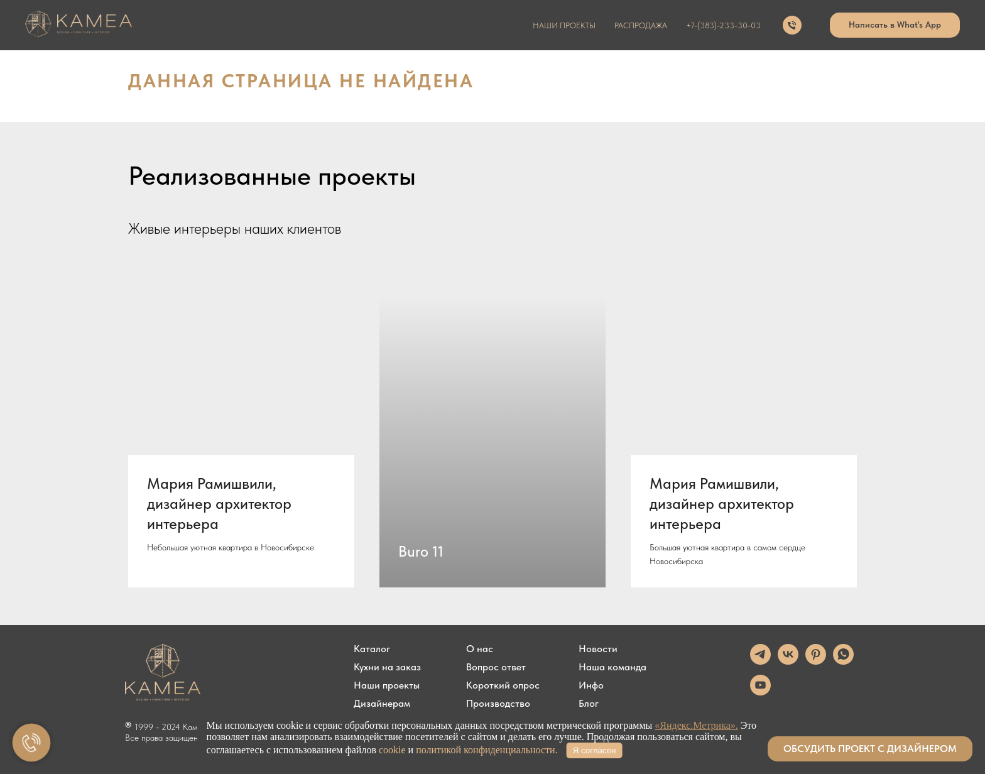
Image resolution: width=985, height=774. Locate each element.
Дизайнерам (382, 703)
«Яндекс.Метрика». (696, 725)
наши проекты (564, 25)
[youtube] (760, 692)
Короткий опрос (503, 685)
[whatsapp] (843, 661)
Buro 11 (421, 551)
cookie (392, 749)
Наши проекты (387, 685)
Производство (498, 703)
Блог (589, 703)
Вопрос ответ (496, 667)
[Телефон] (792, 25)
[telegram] (760, 661)
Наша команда (612, 667)
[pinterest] (815, 661)
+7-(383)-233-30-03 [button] (723, 25)
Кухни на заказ (387, 667)
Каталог (372, 649)
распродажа (640, 25)
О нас (479, 649)
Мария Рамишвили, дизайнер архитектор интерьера (219, 503)
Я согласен (594, 750)
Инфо (591, 685)
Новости (598, 649)
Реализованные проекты (272, 175)
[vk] (788, 661)
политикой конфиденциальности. (487, 749)
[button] (870, 748)
